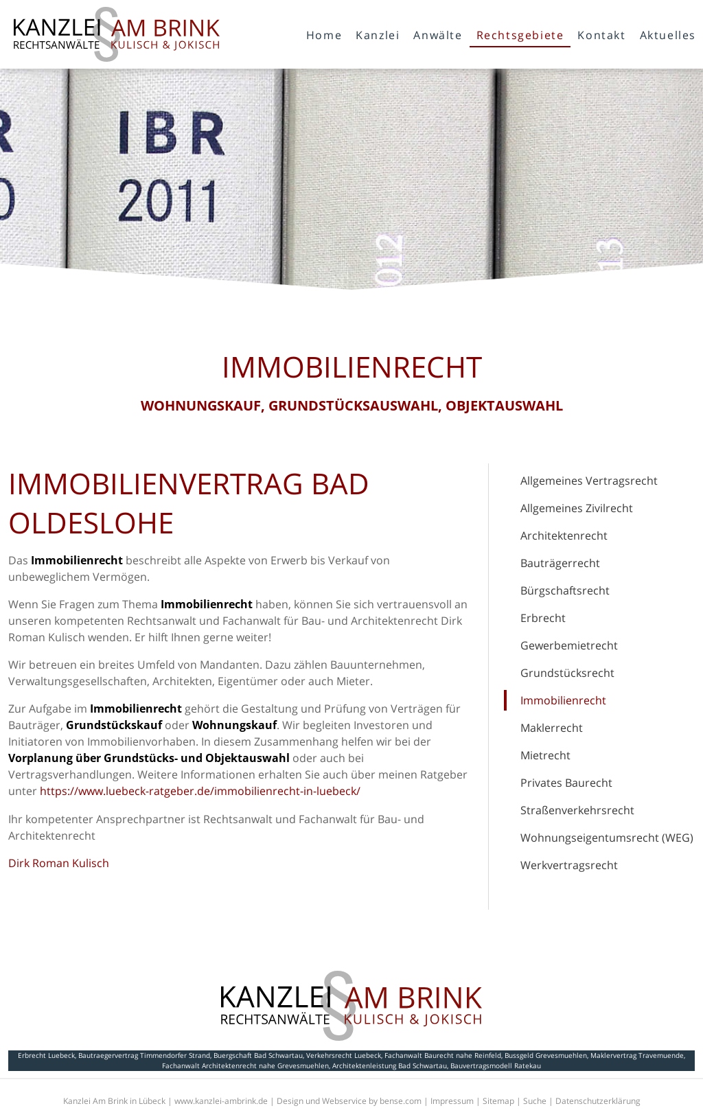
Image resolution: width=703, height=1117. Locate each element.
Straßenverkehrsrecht (577, 810)
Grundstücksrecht (567, 672)
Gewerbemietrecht (569, 645)
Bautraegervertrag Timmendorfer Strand (144, 1055)
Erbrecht (543, 617)
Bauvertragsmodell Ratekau (495, 1065)
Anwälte (437, 35)
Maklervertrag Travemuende (637, 1055)
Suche (534, 1101)
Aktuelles (668, 35)
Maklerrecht (551, 727)
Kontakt (601, 35)
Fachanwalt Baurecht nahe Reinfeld (442, 1055)
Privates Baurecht (566, 782)
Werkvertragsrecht (569, 865)
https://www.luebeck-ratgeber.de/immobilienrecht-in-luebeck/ (200, 790)
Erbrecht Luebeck (46, 1055)
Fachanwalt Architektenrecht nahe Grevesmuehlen (245, 1065)
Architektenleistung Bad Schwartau (389, 1065)
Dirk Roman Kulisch (58, 863)
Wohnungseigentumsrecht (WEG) (606, 837)
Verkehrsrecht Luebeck (343, 1055)
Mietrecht (545, 755)
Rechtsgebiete (520, 35)
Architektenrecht (564, 535)
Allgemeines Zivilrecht (576, 508)
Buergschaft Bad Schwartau (258, 1055)
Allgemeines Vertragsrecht (589, 480)
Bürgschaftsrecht (565, 590)
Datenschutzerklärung (598, 1101)
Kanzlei (378, 35)
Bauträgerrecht (560, 563)
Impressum (452, 1101)
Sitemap (498, 1101)
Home (324, 35)
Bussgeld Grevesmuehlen (546, 1055)
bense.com (401, 1101)
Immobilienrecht (563, 700)
